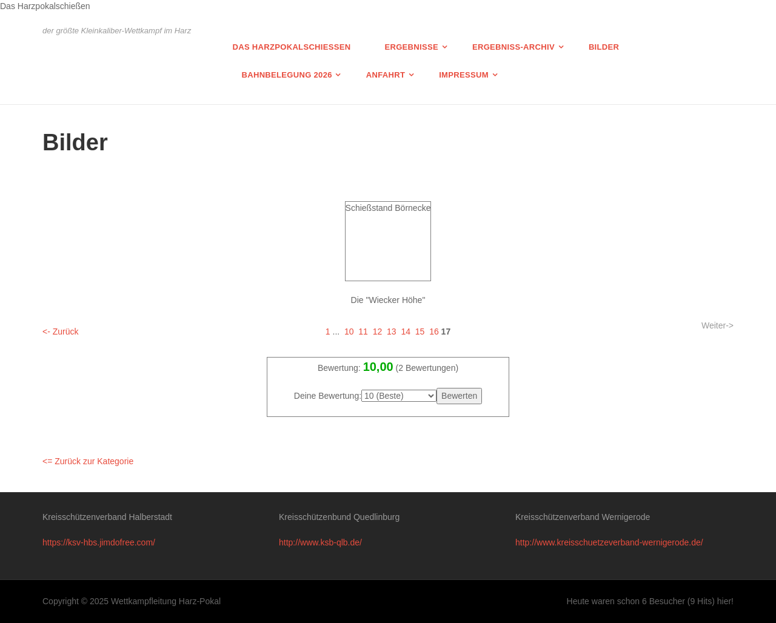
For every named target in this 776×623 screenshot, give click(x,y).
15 (420, 331)
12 (378, 331)
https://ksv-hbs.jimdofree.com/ (98, 542)
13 (391, 331)
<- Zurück (60, 331)
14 (405, 331)
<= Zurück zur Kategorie (87, 461)
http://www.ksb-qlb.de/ (320, 542)
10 (349, 331)
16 (434, 331)
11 (363, 331)
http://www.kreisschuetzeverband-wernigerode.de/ (609, 542)
